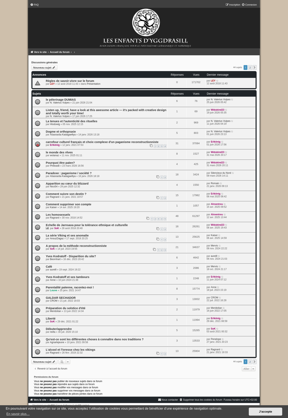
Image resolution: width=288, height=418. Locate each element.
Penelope (216, 339)
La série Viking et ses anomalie (67, 235)
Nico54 (54, 186)
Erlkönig (55, 145)
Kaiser (53, 207)
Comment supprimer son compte (68, 204)
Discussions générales (44, 62)
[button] (255, 67)
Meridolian (55, 311)
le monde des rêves (59, 152)
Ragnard (54, 197)
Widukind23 (217, 109)
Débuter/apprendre (59, 329)
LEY (52, 83)
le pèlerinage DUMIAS (61, 99)
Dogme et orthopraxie (61, 131)
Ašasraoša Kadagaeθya (63, 134)
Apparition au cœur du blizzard (67, 183)
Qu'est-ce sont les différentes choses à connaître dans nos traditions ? (95, 339)
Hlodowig (55, 124)
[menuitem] (34, 4)
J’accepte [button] (265, 411)
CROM (53, 300)
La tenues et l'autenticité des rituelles (71, 121)
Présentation (93, 83)
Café (49, 266)
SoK (56, 228)
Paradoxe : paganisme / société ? (69, 173)
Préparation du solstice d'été (65, 308)
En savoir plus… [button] (18, 414)
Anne (53, 280)
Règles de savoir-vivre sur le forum (70, 80)
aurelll (214, 256)
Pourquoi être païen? (60, 162)
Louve (53, 290)
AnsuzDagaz (57, 238)
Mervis (214, 245)
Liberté (50, 318)
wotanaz (54, 155)
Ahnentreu (217, 204)
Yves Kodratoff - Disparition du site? (71, 256)
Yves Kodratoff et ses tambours (67, 277)
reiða (52, 332)
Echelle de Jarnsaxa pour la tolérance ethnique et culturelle (87, 225)
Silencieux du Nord (221, 173)
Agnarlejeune (57, 342)
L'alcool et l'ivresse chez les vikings (70, 349)
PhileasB (55, 165)
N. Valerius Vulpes (60, 102)
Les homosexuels (58, 214)
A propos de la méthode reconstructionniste (76, 245)
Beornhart (55, 259)
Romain (215, 183)
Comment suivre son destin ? (66, 194)
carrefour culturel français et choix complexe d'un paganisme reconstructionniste (102, 142)
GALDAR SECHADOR (61, 297)
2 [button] (250, 67)
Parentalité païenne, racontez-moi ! (70, 287)
